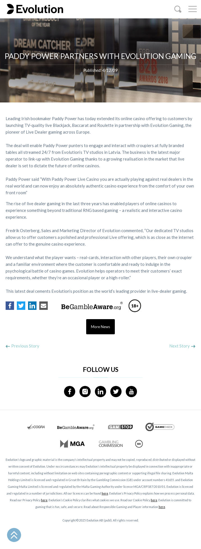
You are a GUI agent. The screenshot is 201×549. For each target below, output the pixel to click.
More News (100, 326)
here (105, 493)
